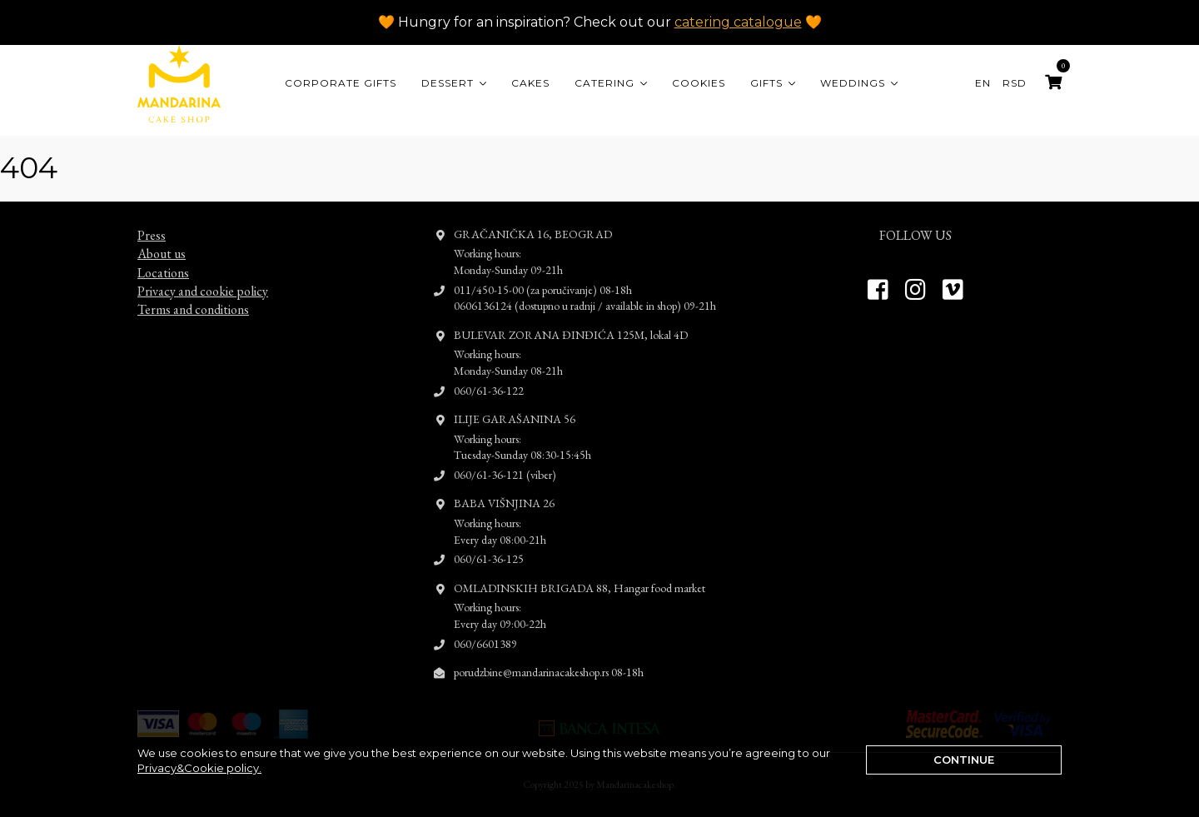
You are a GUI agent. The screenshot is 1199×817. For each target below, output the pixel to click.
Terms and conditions (193, 294)
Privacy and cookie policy (202, 276)
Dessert (447, 83)
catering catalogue (738, 22)
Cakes (530, 83)
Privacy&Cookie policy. (199, 768)
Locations (163, 257)
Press (151, 220)
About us (161, 238)
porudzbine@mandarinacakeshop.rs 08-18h (549, 657)
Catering (604, 83)
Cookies (698, 83)
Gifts (766, 83)
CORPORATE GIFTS (340, 83)
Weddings (852, 83)
